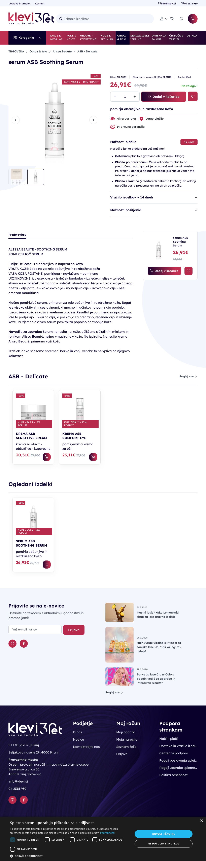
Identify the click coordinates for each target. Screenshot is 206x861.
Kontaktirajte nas (86, 747)
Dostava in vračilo (19, 3)
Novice (78, 739)
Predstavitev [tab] (17, 235)
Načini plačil (168, 739)
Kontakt (39, 3)
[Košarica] (193, 19)
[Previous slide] (16, 120)
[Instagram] (12, 644)
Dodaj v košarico (163, 97)
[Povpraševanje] (181, 19)
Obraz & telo (38, 51)
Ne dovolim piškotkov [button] (163, 843)
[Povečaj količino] (134, 96)
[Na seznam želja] (193, 96)
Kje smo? (189, 141)
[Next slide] (93, 120)
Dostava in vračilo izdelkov (178, 746)
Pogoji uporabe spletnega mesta (178, 768)
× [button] (201, 820)
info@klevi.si (167, 3)
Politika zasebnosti (173, 775)
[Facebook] (24, 644)
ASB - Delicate (87, 51)
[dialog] (103, 839)
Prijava (73, 630)
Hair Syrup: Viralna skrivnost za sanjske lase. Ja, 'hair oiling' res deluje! (159, 647)
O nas (77, 732)
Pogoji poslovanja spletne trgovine (178, 760)
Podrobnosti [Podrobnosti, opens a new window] (107, 833)
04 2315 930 (189, 3)
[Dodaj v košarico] (47, 457)
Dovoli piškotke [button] (163, 834)
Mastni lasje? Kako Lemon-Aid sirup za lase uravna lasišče (158, 615)
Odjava (122, 754)
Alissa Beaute (62, 51)
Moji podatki (125, 732)
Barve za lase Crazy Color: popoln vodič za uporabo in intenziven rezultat (156, 679)
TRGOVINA (16, 51)
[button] (164, 19)
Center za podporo (173, 753)
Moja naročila (126, 739)
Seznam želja (126, 747)
